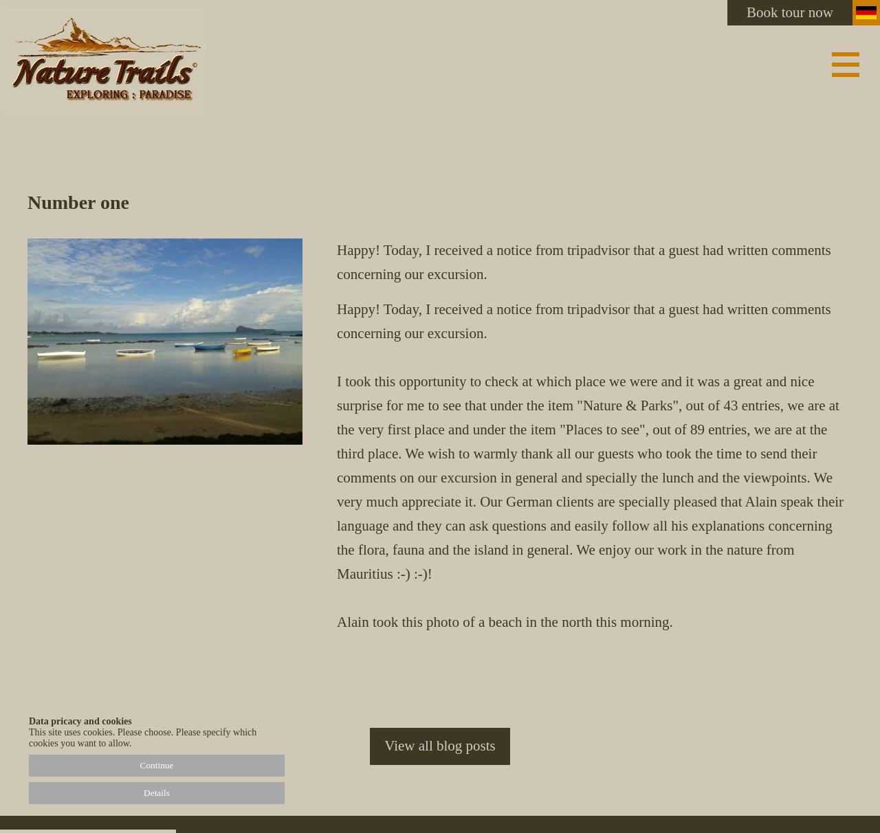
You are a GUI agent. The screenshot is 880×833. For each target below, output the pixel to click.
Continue (157, 765)
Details (157, 793)
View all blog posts (439, 745)
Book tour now (790, 12)
